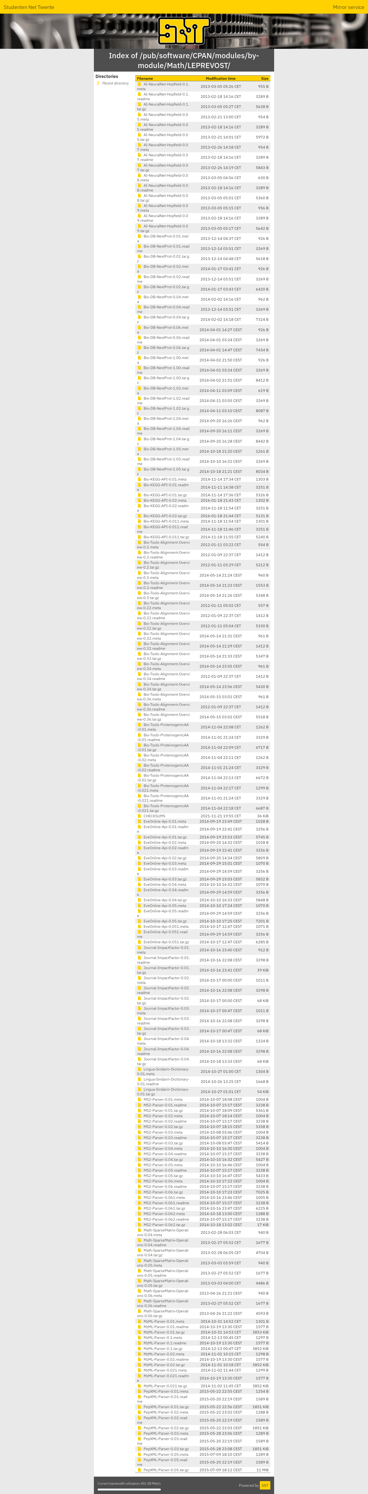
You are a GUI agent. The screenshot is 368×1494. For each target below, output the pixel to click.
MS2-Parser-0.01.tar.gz (160, 1110)
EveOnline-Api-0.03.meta (161, 863)
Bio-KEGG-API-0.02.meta (161, 500)
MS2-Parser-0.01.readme (162, 1105)
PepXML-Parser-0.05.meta (162, 1454)
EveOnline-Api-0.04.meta (161, 884)
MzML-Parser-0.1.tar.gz (159, 1348)
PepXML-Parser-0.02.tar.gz (163, 1427)
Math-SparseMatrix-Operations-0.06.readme (162, 1303)
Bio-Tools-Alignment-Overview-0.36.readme (163, 706)
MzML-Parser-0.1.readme (161, 1343)
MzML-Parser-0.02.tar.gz (161, 1364)
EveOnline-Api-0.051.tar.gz (163, 942)
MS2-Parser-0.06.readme (162, 1186)
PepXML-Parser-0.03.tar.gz (163, 1448)
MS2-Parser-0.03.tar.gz (160, 1143)
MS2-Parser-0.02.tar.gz (160, 1126)
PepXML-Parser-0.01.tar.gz (163, 1406)
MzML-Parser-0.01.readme (163, 1326)
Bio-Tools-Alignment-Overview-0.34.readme (163, 676)
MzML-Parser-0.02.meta (160, 1354)
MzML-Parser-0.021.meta (162, 1370)
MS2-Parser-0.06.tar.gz (160, 1192)
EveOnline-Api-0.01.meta (161, 821)
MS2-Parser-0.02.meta (159, 1115)
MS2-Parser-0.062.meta (161, 1213)
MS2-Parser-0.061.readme (163, 1202)
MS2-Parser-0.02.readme (162, 1121)
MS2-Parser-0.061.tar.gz (161, 1208)
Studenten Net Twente (29, 7)
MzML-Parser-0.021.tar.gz (162, 1385)
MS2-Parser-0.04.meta (159, 1148)
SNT (265, 1485)
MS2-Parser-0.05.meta (159, 1164)
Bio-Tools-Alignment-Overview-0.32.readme (163, 646)
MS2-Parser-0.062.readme (163, 1219)
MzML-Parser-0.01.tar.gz (161, 1332)
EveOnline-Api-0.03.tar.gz (162, 879)
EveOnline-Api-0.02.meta (161, 842)
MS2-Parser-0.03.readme (162, 1137)
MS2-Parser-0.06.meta (159, 1181)
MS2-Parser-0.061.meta (161, 1197)
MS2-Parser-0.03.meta (159, 1132)
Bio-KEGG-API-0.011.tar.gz (163, 537)
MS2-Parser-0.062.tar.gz (161, 1224)
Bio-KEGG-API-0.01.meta (161, 479)
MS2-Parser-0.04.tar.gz (160, 1159)
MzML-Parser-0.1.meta (159, 1337)
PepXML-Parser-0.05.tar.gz (163, 1469)
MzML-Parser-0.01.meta (160, 1321)
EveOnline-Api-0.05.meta (161, 905)
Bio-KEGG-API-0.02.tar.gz (162, 515)
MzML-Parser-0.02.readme (163, 1359)
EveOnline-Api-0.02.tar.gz (162, 858)
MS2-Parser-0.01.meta (159, 1099)
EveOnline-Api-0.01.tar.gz (162, 837)
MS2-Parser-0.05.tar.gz (160, 1175)
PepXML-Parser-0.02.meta (162, 1412)
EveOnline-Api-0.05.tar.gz (162, 921)
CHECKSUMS (151, 816)
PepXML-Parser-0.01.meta (162, 1391)
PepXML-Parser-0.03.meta (162, 1433)
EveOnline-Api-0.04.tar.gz (162, 900)
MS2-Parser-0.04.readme (162, 1153)
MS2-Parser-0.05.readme (162, 1170)
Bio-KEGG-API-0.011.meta (163, 521)
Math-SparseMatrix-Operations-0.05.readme (162, 1273)
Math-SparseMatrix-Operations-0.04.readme (162, 1242)
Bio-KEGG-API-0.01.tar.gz (162, 495)
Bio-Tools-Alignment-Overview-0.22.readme (163, 615)
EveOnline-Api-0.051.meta (162, 926)
